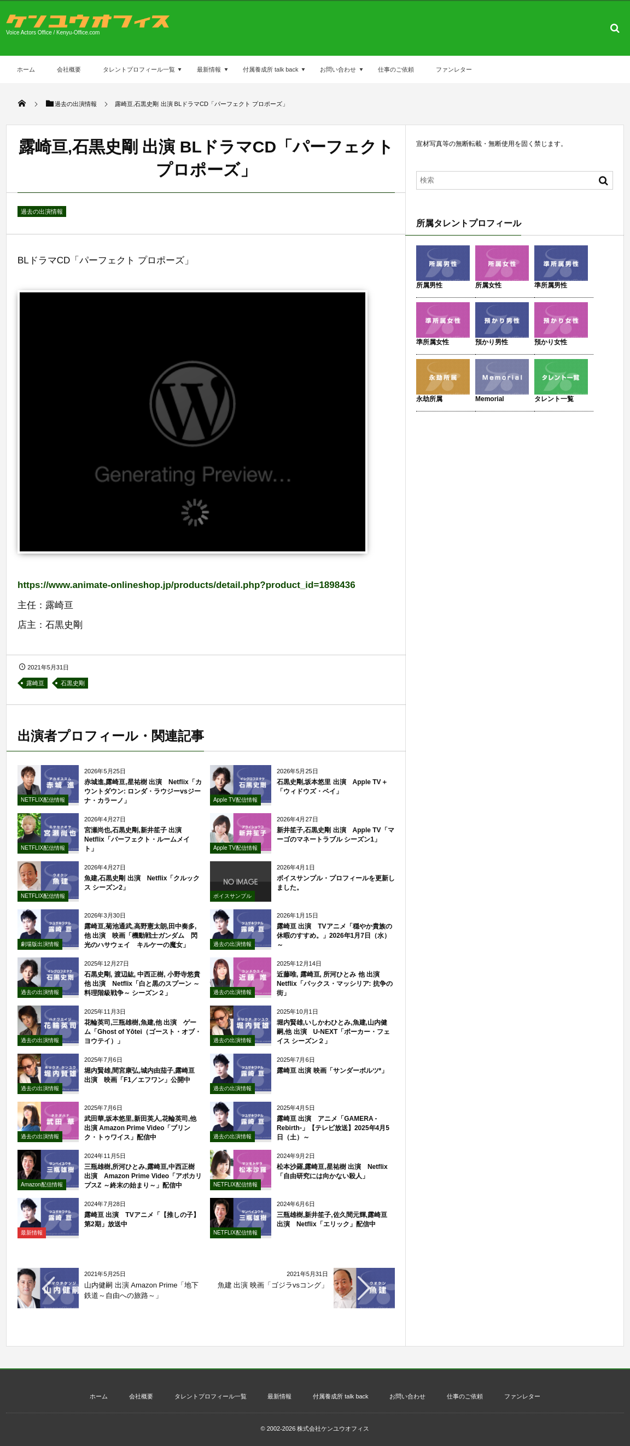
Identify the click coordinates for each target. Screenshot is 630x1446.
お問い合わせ (338, 69)
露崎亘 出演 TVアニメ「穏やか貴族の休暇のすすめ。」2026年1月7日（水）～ (334, 945)
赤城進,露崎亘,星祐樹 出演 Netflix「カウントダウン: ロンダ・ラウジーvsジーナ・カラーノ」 (143, 801)
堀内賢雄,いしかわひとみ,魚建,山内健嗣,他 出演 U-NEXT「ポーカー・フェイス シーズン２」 (333, 1041)
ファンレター (454, 69)
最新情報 (209, 69)
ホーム (26, 69)
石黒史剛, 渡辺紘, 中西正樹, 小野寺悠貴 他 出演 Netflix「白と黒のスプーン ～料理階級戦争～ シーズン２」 (142, 993)
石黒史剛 (73, 683)
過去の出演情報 (42, 211)
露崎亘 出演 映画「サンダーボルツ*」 (332, 1080)
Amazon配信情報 (42, 1194)
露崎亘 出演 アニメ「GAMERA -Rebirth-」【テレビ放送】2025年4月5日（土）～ (333, 1138)
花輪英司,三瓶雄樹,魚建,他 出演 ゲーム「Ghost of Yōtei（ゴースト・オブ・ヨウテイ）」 (142, 1041)
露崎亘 (35, 683)
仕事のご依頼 (396, 69)
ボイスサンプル (232, 906)
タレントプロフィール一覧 (139, 69)
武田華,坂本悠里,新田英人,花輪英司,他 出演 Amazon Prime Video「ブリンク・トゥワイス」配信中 (140, 1138)
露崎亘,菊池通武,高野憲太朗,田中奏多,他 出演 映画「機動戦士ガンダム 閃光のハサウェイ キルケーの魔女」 (140, 945)
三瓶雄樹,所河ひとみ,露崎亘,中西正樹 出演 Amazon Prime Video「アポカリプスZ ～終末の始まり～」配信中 (143, 1186)
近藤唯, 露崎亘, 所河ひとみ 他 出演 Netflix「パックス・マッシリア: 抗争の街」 (335, 993)
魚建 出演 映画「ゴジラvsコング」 (273, 1285)
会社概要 (69, 69)
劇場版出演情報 (40, 954)
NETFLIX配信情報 (43, 810)
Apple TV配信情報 (235, 810)
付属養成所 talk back (270, 69)
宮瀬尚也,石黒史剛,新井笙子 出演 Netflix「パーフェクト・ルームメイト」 (137, 849)
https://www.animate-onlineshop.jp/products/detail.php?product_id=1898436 (186, 585)
